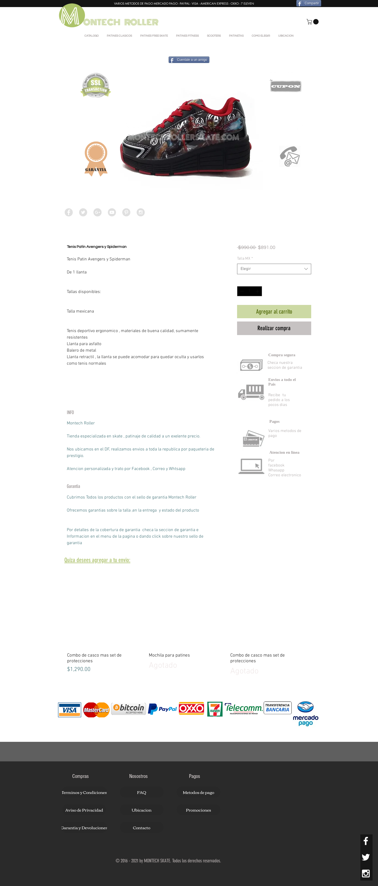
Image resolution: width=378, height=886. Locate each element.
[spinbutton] (249, 291)
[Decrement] (241, 291)
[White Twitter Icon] (365, 857)
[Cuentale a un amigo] (189, 59)
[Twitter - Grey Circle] (83, 212)
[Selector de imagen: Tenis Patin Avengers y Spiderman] (178, 225)
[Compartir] (308, 3)
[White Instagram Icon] (365, 873)
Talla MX (245, 258)
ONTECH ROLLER (121, 22)
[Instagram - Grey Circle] (141, 212)
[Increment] (257, 291)
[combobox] (274, 269)
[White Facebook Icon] (365, 840)
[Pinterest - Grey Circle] (126, 212)
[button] (313, 21)
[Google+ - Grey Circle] (97, 212)
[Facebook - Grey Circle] (69, 212)
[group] (189, 623)
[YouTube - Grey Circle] (112, 212)
